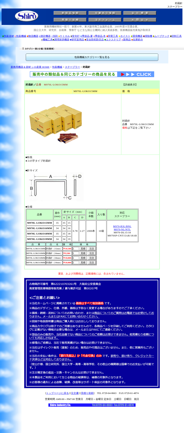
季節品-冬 (99, 36)
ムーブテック (161, 36)
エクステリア (112, 39)
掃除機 (147, 36)
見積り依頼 (87, 393)
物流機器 (32, 36)
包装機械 (20, 36)
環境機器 (137, 36)
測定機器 (45, 36)
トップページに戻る (57, 393)
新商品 (126, 39)
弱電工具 (112, 36)
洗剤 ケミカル (60, 36)
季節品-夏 (86, 36)
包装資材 (8, 36)
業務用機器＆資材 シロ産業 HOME (30, 67)
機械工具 (47, 39)
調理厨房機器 (61, 39)
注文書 (75, 393)
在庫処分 (137, 39)
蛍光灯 (75, 36)
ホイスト (124, 36)
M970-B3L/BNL (122, 226)
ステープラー (72, 67)
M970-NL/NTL (122, 229)
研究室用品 (77, 39)
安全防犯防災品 (94, 39)
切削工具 (176, 36)
